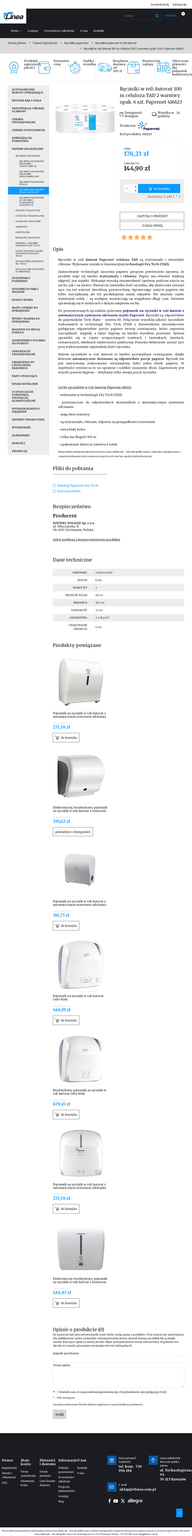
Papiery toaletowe (28, 210)
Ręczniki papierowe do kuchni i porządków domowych (31, 201)
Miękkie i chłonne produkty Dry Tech (28, 244)
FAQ (4, 1482)
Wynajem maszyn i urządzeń (26, 410)
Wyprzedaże (21, 427)
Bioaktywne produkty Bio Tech (30, 262)
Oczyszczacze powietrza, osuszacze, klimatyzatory (24, 396)
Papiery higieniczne (27, 149)
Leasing (63, 1496)
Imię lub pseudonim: (66, 1353)
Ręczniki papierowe (28, 156)
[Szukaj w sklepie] (141, 16)
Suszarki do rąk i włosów (25, 290)
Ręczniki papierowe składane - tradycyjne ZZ (31, 163)
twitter (123, 1501)
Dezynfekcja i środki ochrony (28, 110)
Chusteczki (23, 232)
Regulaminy (9, 1468)
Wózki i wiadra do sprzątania (26, 320)
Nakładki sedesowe (28, 237)
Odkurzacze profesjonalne (23, 353)
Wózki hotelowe (25, 384)
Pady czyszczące (24, 376)
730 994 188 (130, 1468)
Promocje (19, 451)
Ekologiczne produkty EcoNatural (30, 270)
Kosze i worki (22, 299)
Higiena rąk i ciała (26, 100)
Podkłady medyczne (28, 221)
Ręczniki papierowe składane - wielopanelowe (31, 174)
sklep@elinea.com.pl (148, 1534)
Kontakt (82, 1468)
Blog (61, 1501)
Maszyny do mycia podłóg (26, 331)
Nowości (18, 443)
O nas (80, 1473)
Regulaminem (125, 1342)
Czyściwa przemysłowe (30, 216)
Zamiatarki (21, 435)
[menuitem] (16, 30)
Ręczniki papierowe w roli (31, 183)
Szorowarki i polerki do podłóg (28, 342)
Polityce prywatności (131, 1404)
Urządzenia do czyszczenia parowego (23, 365)
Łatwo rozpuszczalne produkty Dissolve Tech (29, 253)
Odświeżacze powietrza (22, 139)
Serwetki (21, 226)
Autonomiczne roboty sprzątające (27, 91)
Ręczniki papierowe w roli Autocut (31, 191)
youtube (115, 1501)
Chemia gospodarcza (28, 130)
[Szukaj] (157, 15)
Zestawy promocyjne (28, 419)
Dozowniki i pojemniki (21, 279)
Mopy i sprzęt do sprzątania (25, 309)
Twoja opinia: (61, 1365)
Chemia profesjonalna (23, 121)
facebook (109, 1501)
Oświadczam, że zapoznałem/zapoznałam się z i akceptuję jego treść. (113, 1392)
